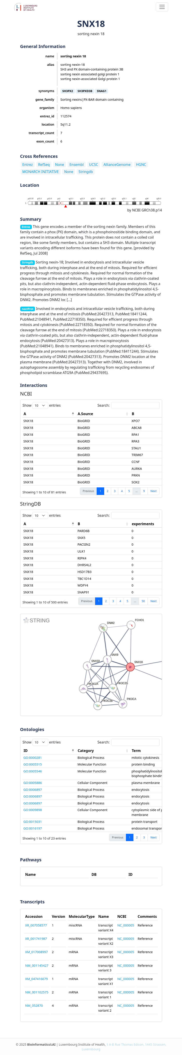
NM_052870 (34, 1005)
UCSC (93, 164)
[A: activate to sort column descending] (50, 414)
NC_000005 (125, 925)
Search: (129, 405)
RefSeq (44, 164)
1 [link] (100, 491)
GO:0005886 (32, 783)
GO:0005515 (32, 764)
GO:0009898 (32, 810)
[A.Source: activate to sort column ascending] (104, 414)
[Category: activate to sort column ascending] (104, 750)
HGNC (141, 164)
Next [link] (153, 491)
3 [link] (114, 491)
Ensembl (76, 164)
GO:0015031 (32, 822)
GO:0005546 (32, 771)
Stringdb (85, 171)
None (59, 164)
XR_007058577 (36, 925)
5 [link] (129, 491)
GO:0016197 (32, 828)
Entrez (27, 164)
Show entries (42, 405)
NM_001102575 (36, 992)
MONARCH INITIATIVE (40, 171)
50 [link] (143, 601)
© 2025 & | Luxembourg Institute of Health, (91, 1046)
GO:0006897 (32, 790)
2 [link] (107, 491)
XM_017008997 (36, 952)
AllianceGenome (117, 164)
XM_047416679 (36, 979)
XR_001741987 (36, 938)
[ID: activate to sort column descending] (50, 750)
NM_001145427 (36, 965)
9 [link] (144, 491)
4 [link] (122, 491)
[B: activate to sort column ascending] (104, 524)
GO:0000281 (32, 758)
